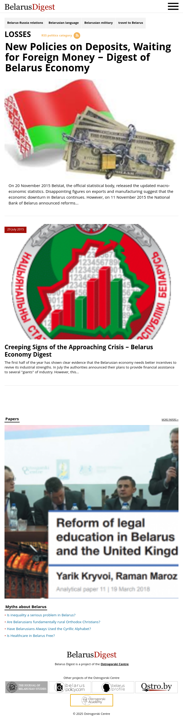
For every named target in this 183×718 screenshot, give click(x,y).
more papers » (170, 420)
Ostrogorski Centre (115, 663)
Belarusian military (98, 23)
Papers (12, 419)
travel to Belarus (130, 23)
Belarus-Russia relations (25, 23)
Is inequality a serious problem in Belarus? (41, 615)
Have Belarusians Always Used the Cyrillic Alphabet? (49, 628)
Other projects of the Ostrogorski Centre (91, 677)
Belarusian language (64, 23)
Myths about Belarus (25, 607)
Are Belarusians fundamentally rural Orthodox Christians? (53, 621)
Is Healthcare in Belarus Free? (31, 635)
